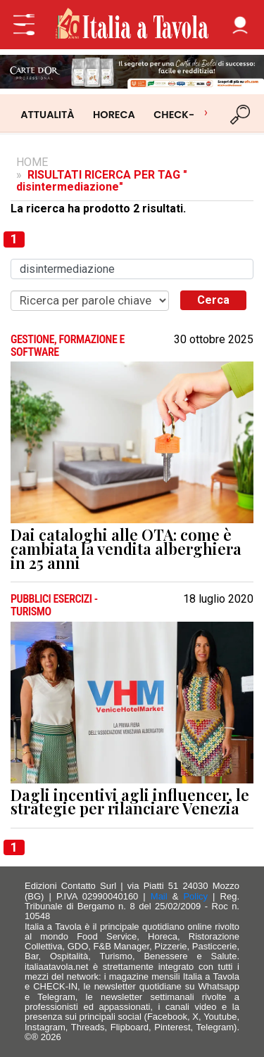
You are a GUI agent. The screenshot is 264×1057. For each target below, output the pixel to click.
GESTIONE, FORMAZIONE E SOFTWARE (68, 345)
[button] (240, 24)
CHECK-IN (179, 115)
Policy (195, 896)
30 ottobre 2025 (213, 339)
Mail (159, 896)
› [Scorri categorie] (206, 112)
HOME (32, 162)
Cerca (213, 300)
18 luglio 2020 (218, 599)
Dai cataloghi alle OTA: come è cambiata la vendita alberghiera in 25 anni (126, 549)
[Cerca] (241, 115)
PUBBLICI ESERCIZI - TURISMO (54, 605)
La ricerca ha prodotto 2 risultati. (98, 209)
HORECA (114, 115)
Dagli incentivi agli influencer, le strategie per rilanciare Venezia (130, 802)
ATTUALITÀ (47, 115)
